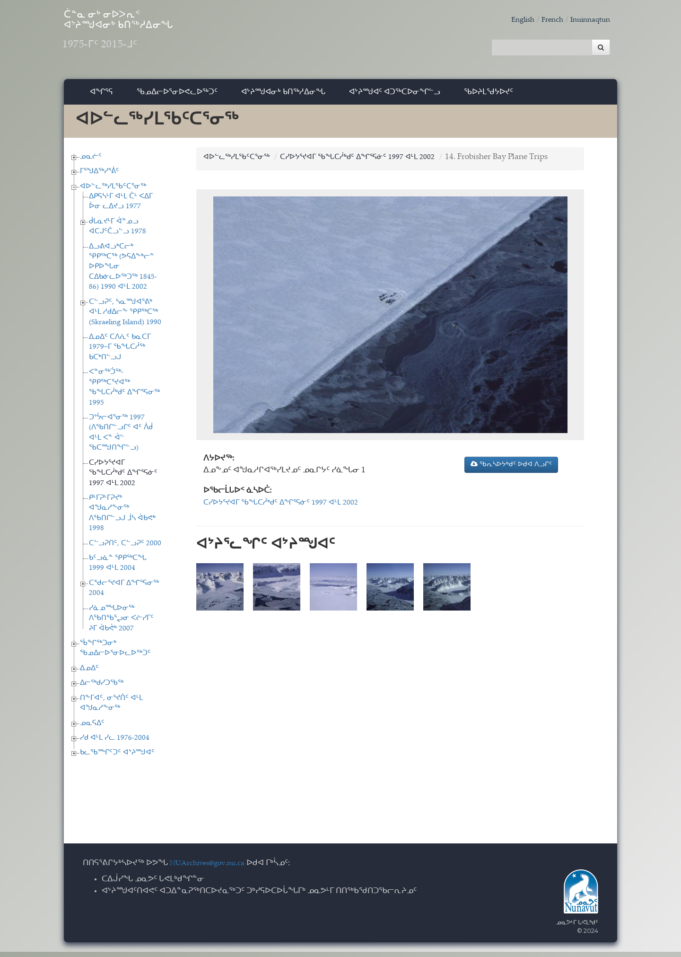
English (512, 20)
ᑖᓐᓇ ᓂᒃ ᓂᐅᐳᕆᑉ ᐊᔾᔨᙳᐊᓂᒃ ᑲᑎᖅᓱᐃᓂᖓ (155, 38)
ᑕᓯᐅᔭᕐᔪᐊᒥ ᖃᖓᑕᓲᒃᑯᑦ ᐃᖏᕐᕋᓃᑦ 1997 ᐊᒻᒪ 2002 (123, 478)
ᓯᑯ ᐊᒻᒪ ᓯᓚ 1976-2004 (114, 743)
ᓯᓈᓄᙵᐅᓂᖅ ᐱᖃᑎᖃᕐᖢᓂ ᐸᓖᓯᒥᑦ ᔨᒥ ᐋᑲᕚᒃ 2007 (121, 624)
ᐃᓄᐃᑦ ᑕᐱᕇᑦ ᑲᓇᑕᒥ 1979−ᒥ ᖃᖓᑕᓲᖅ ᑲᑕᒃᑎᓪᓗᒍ (120, 352)
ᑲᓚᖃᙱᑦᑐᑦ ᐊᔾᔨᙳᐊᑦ (117, 758)
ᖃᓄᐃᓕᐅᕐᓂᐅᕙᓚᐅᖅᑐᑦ (177, 96)
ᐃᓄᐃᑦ (89, 673)
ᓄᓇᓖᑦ (91, 161)
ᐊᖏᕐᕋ (101, 96)
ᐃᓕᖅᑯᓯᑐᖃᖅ (101, 688)
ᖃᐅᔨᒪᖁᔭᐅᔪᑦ (488, 96)
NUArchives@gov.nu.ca (212, 869)
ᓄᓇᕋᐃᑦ (92, 728)
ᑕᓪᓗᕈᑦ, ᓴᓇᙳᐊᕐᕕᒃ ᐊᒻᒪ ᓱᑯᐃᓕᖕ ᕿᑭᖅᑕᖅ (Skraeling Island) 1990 (125, 317)
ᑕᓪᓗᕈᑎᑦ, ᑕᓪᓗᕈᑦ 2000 (125, 548)
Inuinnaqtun (587, 20)
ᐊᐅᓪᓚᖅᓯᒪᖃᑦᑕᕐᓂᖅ (113, 191)
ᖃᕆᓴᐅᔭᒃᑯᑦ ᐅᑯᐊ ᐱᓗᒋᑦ (511, 469)
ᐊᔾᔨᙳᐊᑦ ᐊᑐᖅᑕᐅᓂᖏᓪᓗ (394, 96)
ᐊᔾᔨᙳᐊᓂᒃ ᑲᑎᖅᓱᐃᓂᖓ (283, 96)
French (545, 20)
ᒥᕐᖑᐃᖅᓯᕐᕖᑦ (99, 176)
